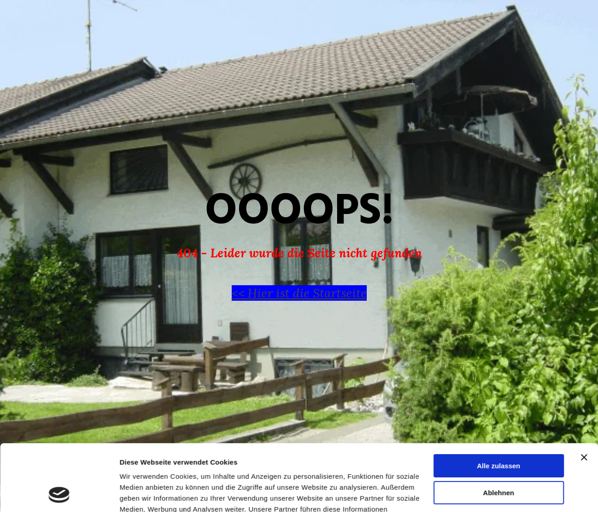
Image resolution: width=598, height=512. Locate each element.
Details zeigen (143, 494)
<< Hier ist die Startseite (299, 293)
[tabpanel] (299, 240)
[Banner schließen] (584, 395)
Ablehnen (498, 430)
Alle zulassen (498, 404)
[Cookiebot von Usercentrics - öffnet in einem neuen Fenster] (59, 494)
